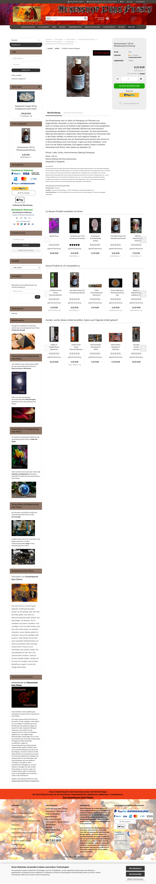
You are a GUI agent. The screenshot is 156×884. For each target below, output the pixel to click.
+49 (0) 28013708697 (76, 2)
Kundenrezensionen (73, 112)
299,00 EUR (26, 113)
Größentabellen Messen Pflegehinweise (24, 833)
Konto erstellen (17, 75)
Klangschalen (109, 27)
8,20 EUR (26, 155)
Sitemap (14, 313)
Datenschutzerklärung (42, 875)
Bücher (62, 27)
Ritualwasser (16, 45)
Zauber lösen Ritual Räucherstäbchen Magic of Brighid (76, 347)
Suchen (26, 245)
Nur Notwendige (135, 874)
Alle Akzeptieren (135, 868)
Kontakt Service (16, 829)
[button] (121, 1)
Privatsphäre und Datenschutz (21, 817)
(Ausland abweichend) (134, 57)
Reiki (54, 27)
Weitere (121, 27)
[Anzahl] (129, 79)
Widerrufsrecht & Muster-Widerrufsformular (25, 821)
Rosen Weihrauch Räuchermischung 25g (117, 292)
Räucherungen (31, 399)
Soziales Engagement (18, 837)
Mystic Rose (54, 236)
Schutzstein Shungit (18, 330)
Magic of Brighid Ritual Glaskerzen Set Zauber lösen (54, 347)
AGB (12, 809)
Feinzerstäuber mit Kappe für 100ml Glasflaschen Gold (95, 347)
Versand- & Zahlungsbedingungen (22, 813)
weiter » (57, 48)
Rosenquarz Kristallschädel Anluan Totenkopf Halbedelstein (95, 238)
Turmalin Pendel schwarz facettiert (136, 347)
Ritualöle (14, 40)
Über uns (131, 27)
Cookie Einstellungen (18, 848)
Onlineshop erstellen (70, 857)
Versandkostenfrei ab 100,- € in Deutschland (102, 2)
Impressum (15, 825)
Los (37, 297)
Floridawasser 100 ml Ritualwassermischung (78, 237)
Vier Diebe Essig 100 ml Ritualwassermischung (119, 237)
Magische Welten (28, 27)
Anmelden (26, 70)
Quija (27, 543)
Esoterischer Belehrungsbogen (21, 841)
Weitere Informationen (135, 879)
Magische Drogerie (92, 27)
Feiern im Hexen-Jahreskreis (21, 368)
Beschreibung (53, 112)
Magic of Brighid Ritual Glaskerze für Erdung (136, 292)
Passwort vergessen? (19, 79)
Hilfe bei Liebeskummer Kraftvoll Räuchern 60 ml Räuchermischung (137, 238)
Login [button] (130, 2)
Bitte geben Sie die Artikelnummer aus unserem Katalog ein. (24, 286)
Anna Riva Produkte (17, 845)
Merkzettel (140, 2)
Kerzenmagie (16, 517)
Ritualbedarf (43, 27)
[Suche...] (48, 18)
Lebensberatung (75, 27)
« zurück (50, 48)
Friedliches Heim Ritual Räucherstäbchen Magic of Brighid (55, 292)
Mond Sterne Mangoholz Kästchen (115, 347)
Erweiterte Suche (25, 250)
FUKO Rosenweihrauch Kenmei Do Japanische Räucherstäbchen (96, 292)
